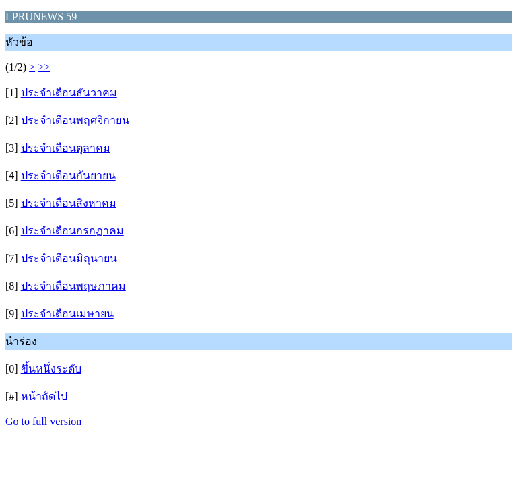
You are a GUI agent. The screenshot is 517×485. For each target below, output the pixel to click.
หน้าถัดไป (44, 396)
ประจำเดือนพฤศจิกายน (75, 120)
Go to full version (43, 421)
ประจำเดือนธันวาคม (69, 92)
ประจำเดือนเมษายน (67, 313)
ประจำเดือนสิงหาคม (68, 203)
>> (44, 67)
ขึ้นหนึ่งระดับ (51, 369)
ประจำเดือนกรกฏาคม (72, 230)
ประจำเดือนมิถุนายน (69, 258)
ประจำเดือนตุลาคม (65, 148)
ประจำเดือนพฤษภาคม (73, 286)
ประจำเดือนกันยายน (68, 175)
